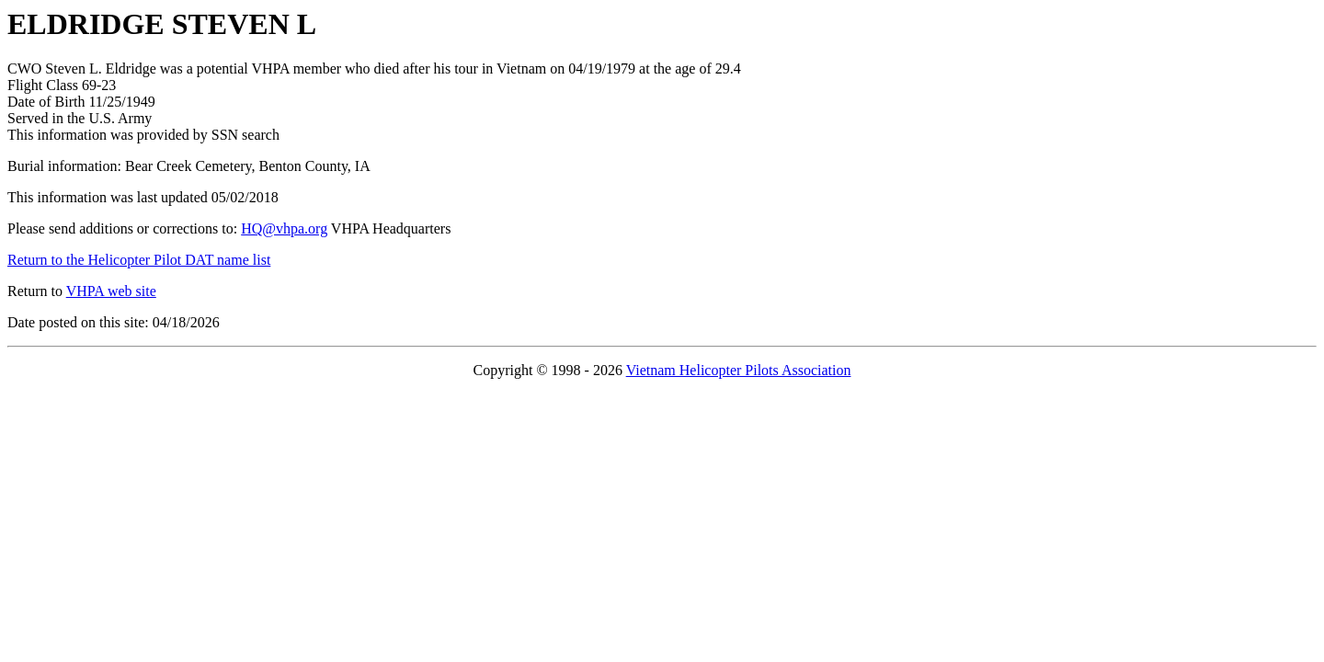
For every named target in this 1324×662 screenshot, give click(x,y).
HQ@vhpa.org (284, 228)
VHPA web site (111, 291)
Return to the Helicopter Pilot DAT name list (138, 260)
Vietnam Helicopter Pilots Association (738, 370)
